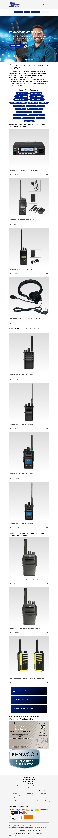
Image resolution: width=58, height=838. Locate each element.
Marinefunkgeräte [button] (19, 105)
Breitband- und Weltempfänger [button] (35, 105)
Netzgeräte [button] (17, 118)
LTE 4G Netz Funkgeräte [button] (37, 99)
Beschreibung (35, 12)
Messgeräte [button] (37, 111)
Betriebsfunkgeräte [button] (36, 93)
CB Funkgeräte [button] (33, 102)
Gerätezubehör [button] (20, 108)
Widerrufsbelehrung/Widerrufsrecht (47, 799)
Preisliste (15, 801)
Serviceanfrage (29, 795)
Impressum (43, 793)
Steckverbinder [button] (29, 121)
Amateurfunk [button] (44, 102)
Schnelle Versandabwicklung (23, 700)
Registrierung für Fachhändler (23, 709)
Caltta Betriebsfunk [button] (22, 93)
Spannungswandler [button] (29, 118)
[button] (4, 39)
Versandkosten (29, 793)
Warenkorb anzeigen (15, 795)
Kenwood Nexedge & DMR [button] (17, 45)
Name (27, 12)
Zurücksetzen (45, 11)
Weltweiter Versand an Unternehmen (25, 691)
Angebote (15, 797)
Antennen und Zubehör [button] (20, 115)
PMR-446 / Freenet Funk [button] (21, 99)
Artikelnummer (18, 12)
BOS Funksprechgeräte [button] (36, 96)
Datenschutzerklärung (43, 801)
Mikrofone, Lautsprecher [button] (24, 111)
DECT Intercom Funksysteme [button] (18, 102)
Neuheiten (15, 799)
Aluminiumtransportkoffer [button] (34, 108)
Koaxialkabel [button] (40, 118)
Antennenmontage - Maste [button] (36, 115)
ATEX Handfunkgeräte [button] (21, 96)
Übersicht (15, 793)
